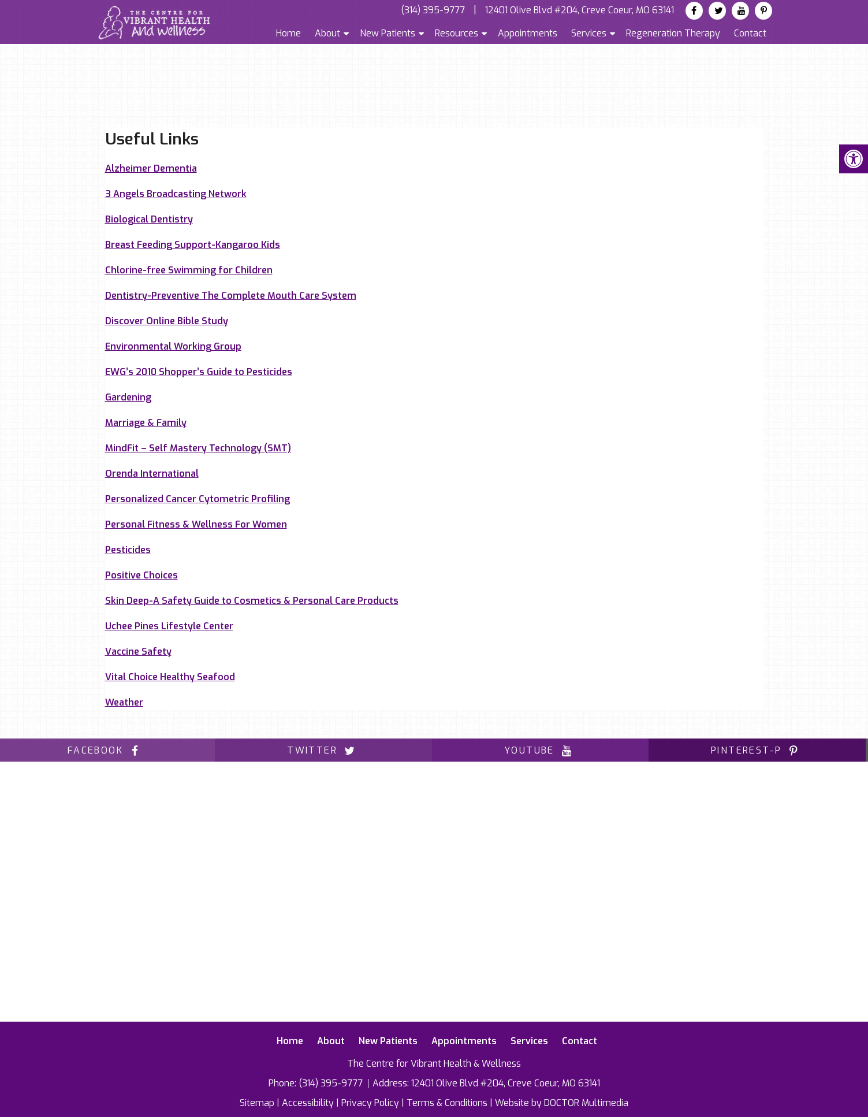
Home (288, 33)
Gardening (128, 397)
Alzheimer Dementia (151, 168)
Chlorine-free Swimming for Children (189, 270)
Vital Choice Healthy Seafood (170, 677)
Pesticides (128, 550)
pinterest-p (757, 750)
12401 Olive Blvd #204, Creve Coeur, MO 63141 (579, 10)
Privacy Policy (370, 1103)
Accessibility (308, 1103)
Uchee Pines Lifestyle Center (169, 626)
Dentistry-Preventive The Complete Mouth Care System (230, 296)
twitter (323, 750)
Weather (124, 702)
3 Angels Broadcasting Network (176, 194)
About (327, 33)
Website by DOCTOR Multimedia (561, 1103)
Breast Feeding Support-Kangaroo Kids (192, 245)
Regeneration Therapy (673, 33)
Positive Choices (141, 575)
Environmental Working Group (173, 346)
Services (588, 33)
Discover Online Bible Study (166, 321)
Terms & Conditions (447, 1103)
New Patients (387, 33)
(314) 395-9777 (433, 10)
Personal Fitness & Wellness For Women (196, 524)
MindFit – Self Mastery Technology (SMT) (198, 448)
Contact (750, 33)
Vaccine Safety (138, 651)
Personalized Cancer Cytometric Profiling (197, 499)
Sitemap (257, 1103)
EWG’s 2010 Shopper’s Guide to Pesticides (198, 372)
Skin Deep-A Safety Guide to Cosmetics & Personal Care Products (251, 601)
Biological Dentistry (149, 219)
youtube (540, 750)
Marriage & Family (146, 423)
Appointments (527, 33)
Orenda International (152, 473)
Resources (456, 33)
